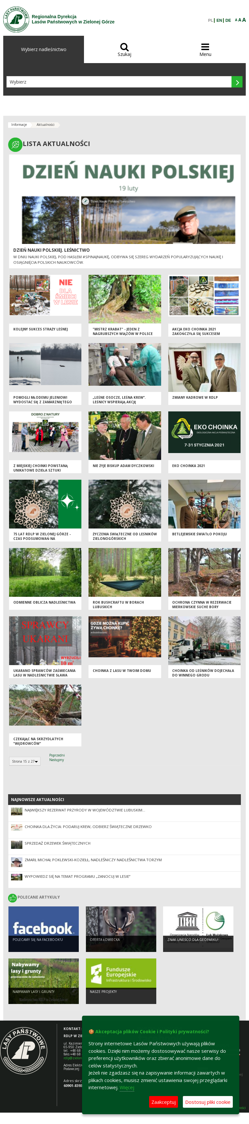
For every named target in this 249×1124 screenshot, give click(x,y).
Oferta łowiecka (105, 939)
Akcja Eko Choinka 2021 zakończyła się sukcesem (196, 331)
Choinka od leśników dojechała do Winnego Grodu (203, 673)
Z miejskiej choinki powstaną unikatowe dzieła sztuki (40, 468)
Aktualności (45, 124)
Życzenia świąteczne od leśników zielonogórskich (125, 536)
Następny (56, 759)
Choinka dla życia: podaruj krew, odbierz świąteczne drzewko (88, 826)
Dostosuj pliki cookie (208, 1102)
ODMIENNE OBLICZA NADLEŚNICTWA (44, 602)
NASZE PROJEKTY (103, 991)
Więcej (127, 1087)
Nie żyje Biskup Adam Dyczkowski (123, 465)
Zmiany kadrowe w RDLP (195, 397)
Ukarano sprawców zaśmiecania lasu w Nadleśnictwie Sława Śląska (44, 675)
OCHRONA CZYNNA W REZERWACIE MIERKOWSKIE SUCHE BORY (201, 604)
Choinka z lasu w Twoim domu (122, 670)
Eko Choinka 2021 (188, 465)
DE (228, 20)
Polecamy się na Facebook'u (38, 939)
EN (219, 20)
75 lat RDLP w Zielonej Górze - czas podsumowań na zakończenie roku (42, 539)
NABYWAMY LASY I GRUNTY (33, 991)
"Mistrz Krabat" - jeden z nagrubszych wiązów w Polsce (123, 331)
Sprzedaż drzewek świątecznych (57, 843)
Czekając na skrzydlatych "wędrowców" (38, 741)
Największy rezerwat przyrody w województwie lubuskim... (85, 810)
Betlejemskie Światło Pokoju (199, 534)
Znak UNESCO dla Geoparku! (193, 939)
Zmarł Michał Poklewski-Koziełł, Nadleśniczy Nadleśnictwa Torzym (93, 859)
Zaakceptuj (163, 1102)
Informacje (19, 124)
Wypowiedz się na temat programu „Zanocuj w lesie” (77, 876)
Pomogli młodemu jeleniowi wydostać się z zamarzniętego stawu (42, 402)
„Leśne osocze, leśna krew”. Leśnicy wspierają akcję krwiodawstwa (119, 402)
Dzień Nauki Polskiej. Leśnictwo (51, 250)
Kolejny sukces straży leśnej (40, 329)
